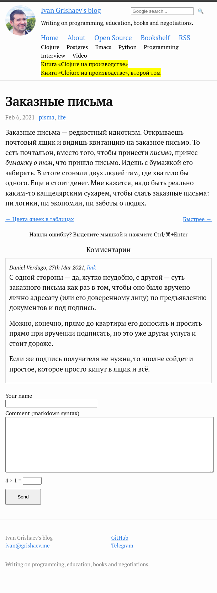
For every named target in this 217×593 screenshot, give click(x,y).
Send (22, 496)
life (61, 117)
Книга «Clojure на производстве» (84, 64)
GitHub (119, 537)
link (91, 267)
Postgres (77, 47)
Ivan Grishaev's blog (71, 10)
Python (127, 47)
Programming (161, 47)
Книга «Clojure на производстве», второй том (101, 72)
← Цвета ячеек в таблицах (39, 219)
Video (79, 55)
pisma (46, 117)
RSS (184, 37)
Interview (53, 55)
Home (49, 37)
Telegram (122, 545)
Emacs (103, 47)
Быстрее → (197, 219)
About (76, 37)
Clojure (50, 47)
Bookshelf (155, 37)
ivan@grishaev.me (27, 545)
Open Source (113, 37)
